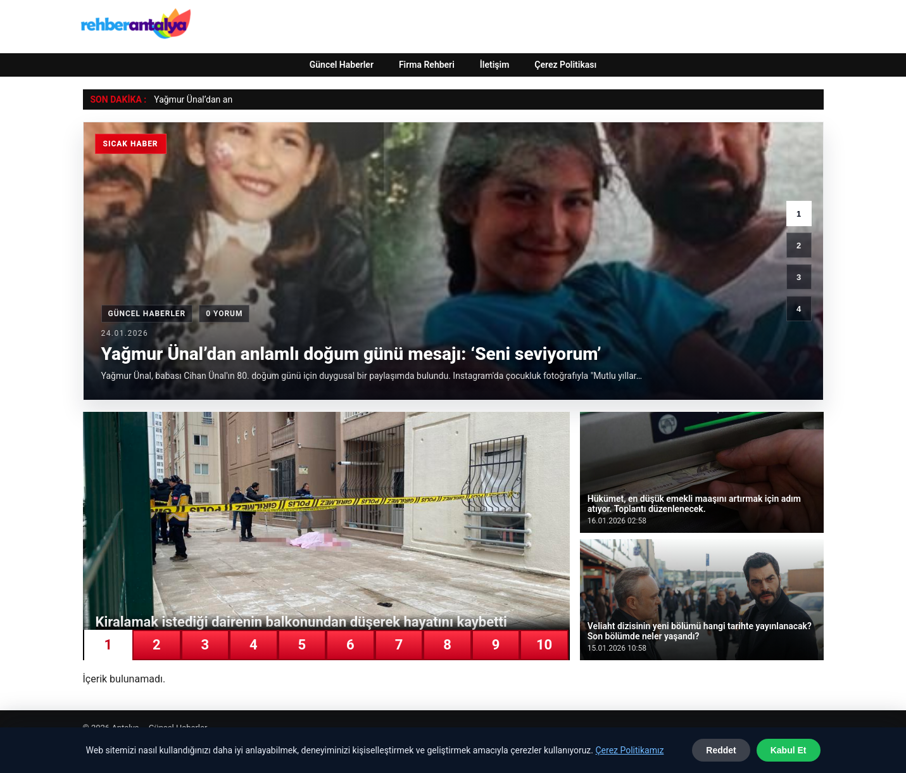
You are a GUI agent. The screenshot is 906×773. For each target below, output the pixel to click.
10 (544, 645)
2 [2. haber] (798, 245)
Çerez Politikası (565, 65)
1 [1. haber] (798, 214)
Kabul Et (789, 750)
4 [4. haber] (798, 309)
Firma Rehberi (427, 65)
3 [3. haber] (798, 277)
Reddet (721, 750)
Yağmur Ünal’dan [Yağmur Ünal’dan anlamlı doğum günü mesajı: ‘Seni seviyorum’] (187, 99)
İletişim (495, 65)
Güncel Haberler (342, 65)
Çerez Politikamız (629, 750)
